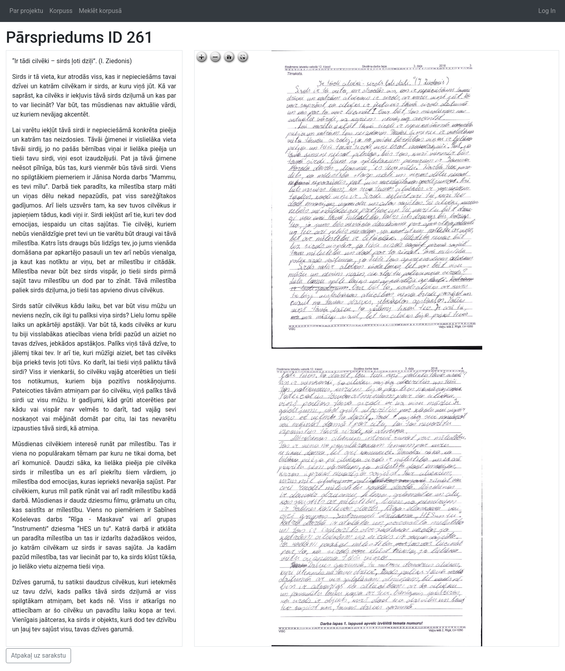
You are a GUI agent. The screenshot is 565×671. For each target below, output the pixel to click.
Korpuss (61, 11)
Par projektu (26, 11)
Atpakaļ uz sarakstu (38, 655)
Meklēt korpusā (100, 11)
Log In (547, 11)
